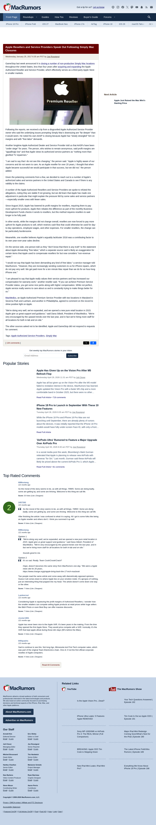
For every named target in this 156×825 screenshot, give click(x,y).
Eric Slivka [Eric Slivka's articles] (32, 733)
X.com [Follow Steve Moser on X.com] (11, 790)
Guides (45, 17)
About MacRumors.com (18, 711)
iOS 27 (46, 24)
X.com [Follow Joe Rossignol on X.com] (36, 749)
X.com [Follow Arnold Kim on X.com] (11, 738)
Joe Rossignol (53, 56)
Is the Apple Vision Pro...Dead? (91, 700)
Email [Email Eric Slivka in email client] (30, 738)
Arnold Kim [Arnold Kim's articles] (7, 733)
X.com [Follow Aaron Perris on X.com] (36, 790)
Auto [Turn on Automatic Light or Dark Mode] (50, 811)
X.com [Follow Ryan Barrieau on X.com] (36, 780)
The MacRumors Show (129, 688)
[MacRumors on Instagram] (117, 7)
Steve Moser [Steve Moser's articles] (8, 785)
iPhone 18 (107, 24)
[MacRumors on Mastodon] (131, 7)
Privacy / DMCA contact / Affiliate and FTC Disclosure (23, 802)
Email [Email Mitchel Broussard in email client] (5, 759)
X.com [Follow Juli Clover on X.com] (11, 749)
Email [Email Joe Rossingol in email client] (30, 749)
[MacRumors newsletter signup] (151, 7)
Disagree (39, 496)
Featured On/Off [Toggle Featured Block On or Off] (10, 811)
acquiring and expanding (69, 67)
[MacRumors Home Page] (22, 7)
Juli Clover (80, 377)
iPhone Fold (30, 24)
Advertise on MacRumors (19, 719)
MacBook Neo (61, 24)
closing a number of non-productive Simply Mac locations (68, 63)
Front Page (11, 17)
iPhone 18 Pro (12, 24)
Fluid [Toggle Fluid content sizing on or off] (36, 811)
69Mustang (23, 482)
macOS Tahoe (138, 24)
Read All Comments (51, 665)
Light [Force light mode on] (55, 811)
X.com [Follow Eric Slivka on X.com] (36, 738)
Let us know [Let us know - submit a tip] (98, 7)
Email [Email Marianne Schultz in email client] (30, 769)
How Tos (59, 17)
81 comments (59, 467)
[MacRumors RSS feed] (146, 7)
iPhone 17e (79, 24)
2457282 (22, 502)
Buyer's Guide (91, 17)
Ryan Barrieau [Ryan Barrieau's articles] (33, 775)
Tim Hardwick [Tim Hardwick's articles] (33, 754)
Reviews (73, 17)
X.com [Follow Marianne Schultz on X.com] (36, 769)
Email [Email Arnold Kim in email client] (5, 738)
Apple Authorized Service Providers (28, 336)
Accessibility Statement (11, 807)
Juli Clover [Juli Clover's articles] (7, 744)
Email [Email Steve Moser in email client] (5, 790)
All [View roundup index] (151, 24)
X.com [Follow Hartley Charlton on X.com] (11, 769)
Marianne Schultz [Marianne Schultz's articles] (35, 764)
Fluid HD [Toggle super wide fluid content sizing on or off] (43, 811)
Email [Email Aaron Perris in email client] (30, 790)
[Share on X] (86, 342)
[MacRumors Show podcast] (113, 7)
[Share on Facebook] (93, 342)
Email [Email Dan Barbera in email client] (5, 780)
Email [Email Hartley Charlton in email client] (5, 769)
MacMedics (10, 298)
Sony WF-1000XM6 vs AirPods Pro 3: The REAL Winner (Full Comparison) (90, 733)
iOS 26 (122, 24)
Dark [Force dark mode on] (60, 811)
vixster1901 (23, 618)
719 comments (59, 397)
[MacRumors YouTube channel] (136, 7)
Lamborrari (23, 595)
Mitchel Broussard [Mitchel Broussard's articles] (10, 754)
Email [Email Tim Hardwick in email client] (30, 759)
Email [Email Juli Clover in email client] (5, 749)
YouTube (71, 688)
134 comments (13, 343)
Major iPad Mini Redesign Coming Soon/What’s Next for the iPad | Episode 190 (137, 733)
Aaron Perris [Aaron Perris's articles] (33, 785)
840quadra (23, 641)
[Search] (150, 17)
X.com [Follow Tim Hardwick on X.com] (36, 759)
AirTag (94, 24)
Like (33, 496)
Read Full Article (44, 397)
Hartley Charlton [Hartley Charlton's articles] (9, 764)
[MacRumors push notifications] (141, 7)
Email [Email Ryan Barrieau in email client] (30, 780)
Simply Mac (51, 336)
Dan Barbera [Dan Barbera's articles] (8, 775)
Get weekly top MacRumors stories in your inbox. (51, 350)
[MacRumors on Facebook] (122, 7)
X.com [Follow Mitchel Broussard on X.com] (11, 759)
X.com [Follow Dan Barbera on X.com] (11, 780)
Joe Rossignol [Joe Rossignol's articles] (33, 744)
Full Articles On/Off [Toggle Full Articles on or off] (25, 811)
